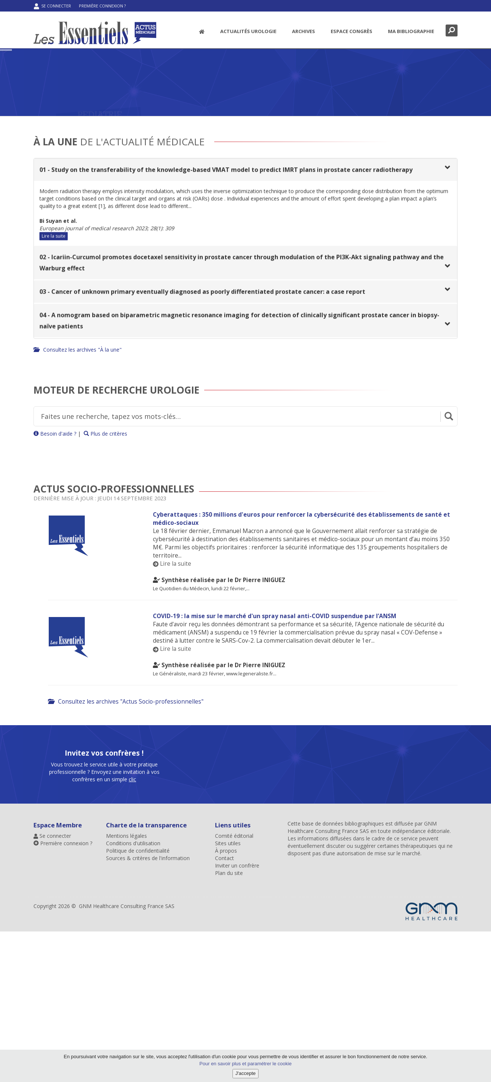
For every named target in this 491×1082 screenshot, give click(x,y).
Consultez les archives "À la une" (77, 349)
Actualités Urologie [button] (248, 31)
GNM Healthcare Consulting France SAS (362, 827)
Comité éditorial (234, 835)
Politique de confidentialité (138, 850)
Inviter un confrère (237, 865)
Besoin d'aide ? (54, 433)
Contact (224, 858)
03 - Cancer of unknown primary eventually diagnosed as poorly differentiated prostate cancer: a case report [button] (202, 293)
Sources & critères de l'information (148, 858)
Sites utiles (228, 843)
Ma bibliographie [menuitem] (411, 31)
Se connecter (52, 6)
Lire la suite (53, 237)
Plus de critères (105, 433)
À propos (226, 850)
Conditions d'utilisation (133, 843)
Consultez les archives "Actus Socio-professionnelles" (125, 701)
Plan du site (229, 872)
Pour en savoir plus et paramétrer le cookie (245, 1063)
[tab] (245, 171)
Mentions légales (126, 835)
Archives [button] (303, 31)
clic (132, 961)
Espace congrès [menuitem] (351, 31)
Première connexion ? (102, 6)
